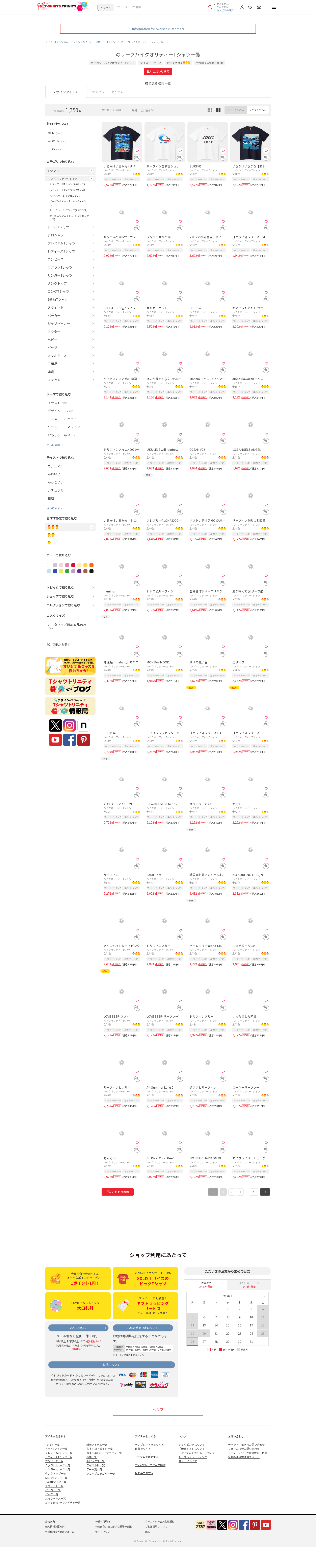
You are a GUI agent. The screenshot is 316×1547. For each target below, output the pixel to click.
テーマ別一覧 (94, 1469)
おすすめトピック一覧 (99, 1449)
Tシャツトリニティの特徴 (150, 1465)
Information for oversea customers (158, 28)
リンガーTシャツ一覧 (57, 1469)
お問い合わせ (236, 1436)
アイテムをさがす (55, 1436)
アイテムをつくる (145, 1436)
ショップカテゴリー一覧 (100, 1473)
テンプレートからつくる (149, 1444)
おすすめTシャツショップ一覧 (104, 1453)
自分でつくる (143, 1449)
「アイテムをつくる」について (197, 1453)
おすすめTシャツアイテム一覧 (62, 1502)
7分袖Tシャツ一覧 (55, 1482)
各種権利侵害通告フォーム (244, 1457)
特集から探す (61, 644)
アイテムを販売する (146, 1457)
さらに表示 (53, 445)
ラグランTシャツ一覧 (57, 1465)
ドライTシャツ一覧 (56, 1449)
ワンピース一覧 (54, 1461)
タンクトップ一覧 (55, 1473)
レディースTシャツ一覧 (58, 1457)
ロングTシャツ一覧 (56, 1478)
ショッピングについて (192, 1444)
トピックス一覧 (95, 1461)
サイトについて (188, 1461)
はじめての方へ (144, 1473)
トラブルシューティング (193, 1457)
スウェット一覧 (54, 1486)
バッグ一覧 (51, 1494)
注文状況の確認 (225, 10)
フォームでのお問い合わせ (244, 1449)
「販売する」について (192, 1449)
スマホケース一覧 (55, 1498)
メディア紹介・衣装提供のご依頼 (247, 1453)
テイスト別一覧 (95, 1465)
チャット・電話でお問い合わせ (246, 1444)
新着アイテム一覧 (96, 1444)
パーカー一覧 (53, 1490)
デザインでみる (257, 110)
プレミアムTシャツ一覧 (59, 1453)
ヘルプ (158, 1409)
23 (254, 1192)
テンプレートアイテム (108, 91)
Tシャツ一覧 (52, 1444)
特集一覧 (91, 1457)
